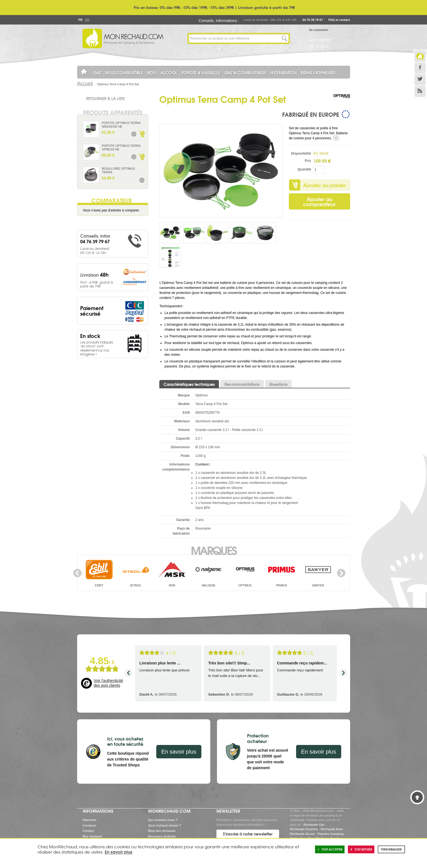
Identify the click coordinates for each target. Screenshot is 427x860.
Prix (308, 161)
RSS (420, 91)
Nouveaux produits (162, 836)
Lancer (284, 38)
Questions (278, 384)
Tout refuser (361, 849)
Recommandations (242, 384)
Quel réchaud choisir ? (164, 825)
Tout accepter (329, 849)
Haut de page (417, 797)
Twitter (420, 79)
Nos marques (92, 836)
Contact (88, 830)
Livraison (89, 825)
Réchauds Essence (304, 829)
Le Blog (420, 56)
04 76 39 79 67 (312, 19)
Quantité (304, 169)
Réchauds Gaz (313, 824)
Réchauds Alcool (302, 833)
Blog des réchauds (161, 830)
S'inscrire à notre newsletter (247, 834)
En (87, 19)
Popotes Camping (331, 833)
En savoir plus (178, 752)
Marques (213, 550)
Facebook (420, 68)
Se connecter (318, 29)
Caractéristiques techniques (189, 384)
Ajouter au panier (324, 185)
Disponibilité (301, 153)
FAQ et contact (339, 19)
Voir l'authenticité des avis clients (108, 683)
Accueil (85, 83)
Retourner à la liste (105, 98)
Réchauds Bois (332, 829)
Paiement (89, 820)
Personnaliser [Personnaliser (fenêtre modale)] (391, 849)
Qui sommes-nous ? (163, 820)
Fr (80, 19)
